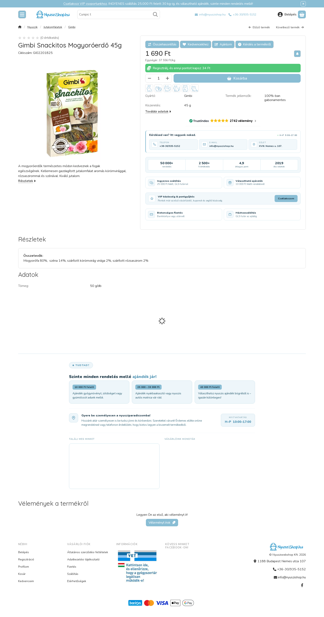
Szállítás (72, 574)
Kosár (22, 574)
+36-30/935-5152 (244, 15)
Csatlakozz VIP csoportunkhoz (85, 3)
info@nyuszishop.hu (212, 15)
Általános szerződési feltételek (87, 552)
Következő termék (290, 27)
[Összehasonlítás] (162, 44)
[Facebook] (302, 585)
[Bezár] (303, 3)
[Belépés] (287, 14)
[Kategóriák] (22, 14)
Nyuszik (32, 27)
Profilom (23, 567)
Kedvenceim (26, 581)
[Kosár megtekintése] (302, 14)
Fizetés (71, 567)
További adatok (158, 111)
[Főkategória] (19, 27)
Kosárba (237, 78)
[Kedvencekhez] (195, 44)
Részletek (27, 181)
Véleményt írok (162, 522)
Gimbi (71, 27)
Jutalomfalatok (53, 27)
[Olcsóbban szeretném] (297, 53)
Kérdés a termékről (254, 44)
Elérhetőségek (76, 581)
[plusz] (167, 78)
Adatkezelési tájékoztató (83, 559)
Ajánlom (223, 44)
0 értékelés (50, 38)
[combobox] (118, 14)
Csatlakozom (286, 198)
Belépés (23, 552)
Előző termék (259, 27)
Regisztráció (26, 559)
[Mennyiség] (158, 78)
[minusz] (149, 78)
